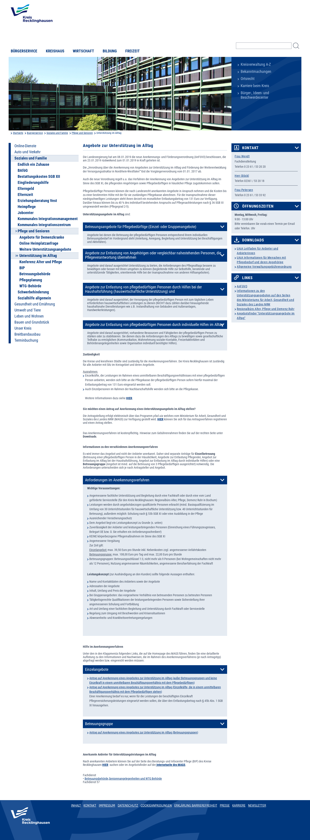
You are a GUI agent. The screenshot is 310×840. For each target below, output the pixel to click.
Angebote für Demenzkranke (41, 237)
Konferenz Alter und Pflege (40, 262)
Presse (225, 805)
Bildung (110, 51)
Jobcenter (26, 213)
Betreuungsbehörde (34, 274)
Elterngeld (26, 188)
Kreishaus (55, 51)
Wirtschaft (83, 51)
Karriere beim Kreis (255, 86)
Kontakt (250, 148)
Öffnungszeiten (258, 206)
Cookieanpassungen (156, 805)
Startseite (18, 133)
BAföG (23, 170)
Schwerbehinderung (33, 292)
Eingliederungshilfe (33, 182)
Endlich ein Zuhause (33, 164)
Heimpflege (27, 207)
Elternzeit (25, 194)
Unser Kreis (22, 328)
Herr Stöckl (242, 175)
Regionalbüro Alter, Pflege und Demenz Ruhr (265, 309)
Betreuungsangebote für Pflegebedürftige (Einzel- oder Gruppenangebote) (140, 227)
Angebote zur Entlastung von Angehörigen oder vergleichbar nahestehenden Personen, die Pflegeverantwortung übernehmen (153, 255)
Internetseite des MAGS (170, 764)
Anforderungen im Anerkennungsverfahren (117, 480)
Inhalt (76, 805)
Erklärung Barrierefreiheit (195, 805)
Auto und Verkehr (27, 152)
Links (247, 278)
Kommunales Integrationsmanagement (48, 219)
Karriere (239, 805)
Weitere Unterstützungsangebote (45, 249)
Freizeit (132, 51)
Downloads (253, 240)
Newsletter (257, 805)
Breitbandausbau (27, 334)
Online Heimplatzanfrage (38, 243)
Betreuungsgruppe (99, 724)
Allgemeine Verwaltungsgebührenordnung (264, 266)
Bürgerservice (24, 51)
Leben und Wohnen (29, 316)
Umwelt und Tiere (27, 310)
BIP (22, 268)
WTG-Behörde (30, 286)
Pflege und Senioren (82, 133)
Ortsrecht (247, 79)
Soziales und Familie (57, 133)
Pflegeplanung (30, 280)
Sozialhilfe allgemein (34, 298)
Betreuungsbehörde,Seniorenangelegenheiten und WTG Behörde (123, 778)
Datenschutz (128, 805)
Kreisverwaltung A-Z (256, 64)
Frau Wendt (242, 156)
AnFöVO (242, 286)
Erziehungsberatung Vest (37, 201)
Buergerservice (35, 133)
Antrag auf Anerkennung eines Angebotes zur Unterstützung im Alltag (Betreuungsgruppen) (143, 732)
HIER (160, 419)
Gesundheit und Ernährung (34, 304)
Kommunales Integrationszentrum (44, 225)
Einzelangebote (96, 669)
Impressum (107, 805)
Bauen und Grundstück (31, 322)
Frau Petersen (244, 190)
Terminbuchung (26, 340)
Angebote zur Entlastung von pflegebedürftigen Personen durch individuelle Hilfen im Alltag (154, 324)
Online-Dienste (25, 146)
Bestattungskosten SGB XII (39, 176)
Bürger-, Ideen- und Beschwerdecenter (255, 95)
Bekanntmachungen (256, 71)
